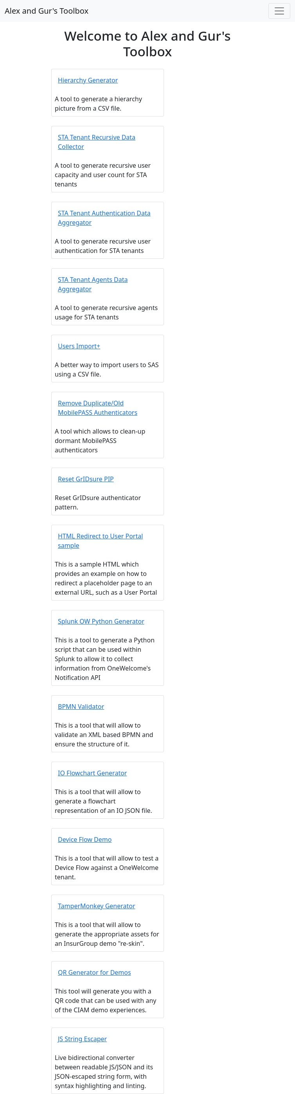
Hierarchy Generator (88, 80)
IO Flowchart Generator (92, 773)
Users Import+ (79, 346)
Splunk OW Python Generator (101, 621)
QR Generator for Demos (94, 972)
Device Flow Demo (85, 839)
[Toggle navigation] (279, 11)
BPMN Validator (81, 706)
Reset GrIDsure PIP (86, 479)
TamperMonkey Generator (96, 906)
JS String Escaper (82, 1039)
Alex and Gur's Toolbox (46, 10)
